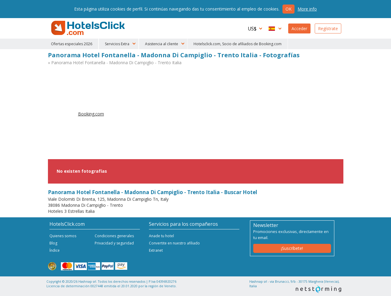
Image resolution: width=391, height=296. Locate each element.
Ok (288, 9)
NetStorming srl (318, 289)
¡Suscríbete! (292, 248)
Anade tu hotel (161, 235)
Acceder (299, 28)
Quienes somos (62, 235)
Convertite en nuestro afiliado (174, 243)
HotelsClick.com (88, 28)
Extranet (156, 250)
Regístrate (328, 28)
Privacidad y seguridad (114, 243)
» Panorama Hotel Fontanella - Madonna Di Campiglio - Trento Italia (114, 62)
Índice (54, 250)
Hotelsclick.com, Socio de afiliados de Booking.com (238, 43)
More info (307, 9)
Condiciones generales (114, 235)
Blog (53, 243)
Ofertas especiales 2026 (71, 43)
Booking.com (91, 114)
